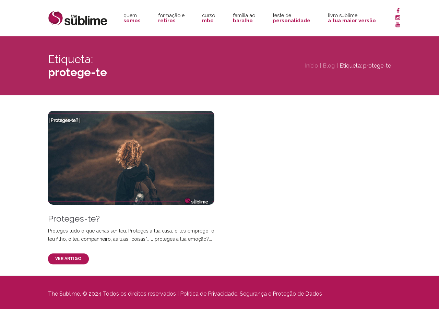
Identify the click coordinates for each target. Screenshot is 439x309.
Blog (329, 65)
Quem (132, 17)
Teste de (291, 17)
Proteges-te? (74, 219)
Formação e (171, 17)
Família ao (244, 17)
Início (311, 65)
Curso (208, 17)
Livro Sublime (352, 17)
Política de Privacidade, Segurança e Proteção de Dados (251, 293)
